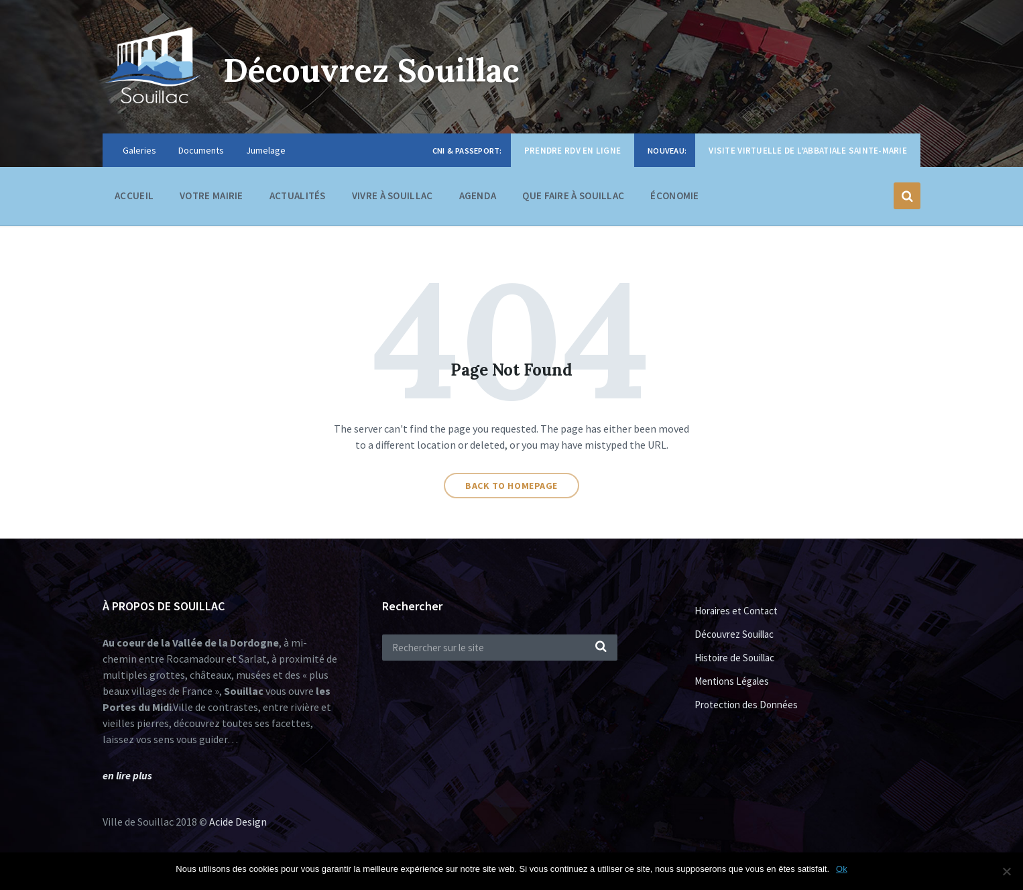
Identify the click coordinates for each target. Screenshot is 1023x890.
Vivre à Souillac (392, 199)
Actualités (297, 195)
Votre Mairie (211, 199)
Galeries (139, 150)
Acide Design (238, 821)
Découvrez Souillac (371, 70)
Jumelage (266, 150)
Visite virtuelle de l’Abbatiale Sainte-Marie (808, 150)
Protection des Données (746, 704)
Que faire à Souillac (573, 199)
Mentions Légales (732, 681)
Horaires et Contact (736, 610)
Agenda (478, 195)
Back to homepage (511, 486)
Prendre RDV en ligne (572, 150)
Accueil (134, 195)
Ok (841, 869)
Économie (674, 199)
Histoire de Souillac (734, 657)
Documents (201, 150)
